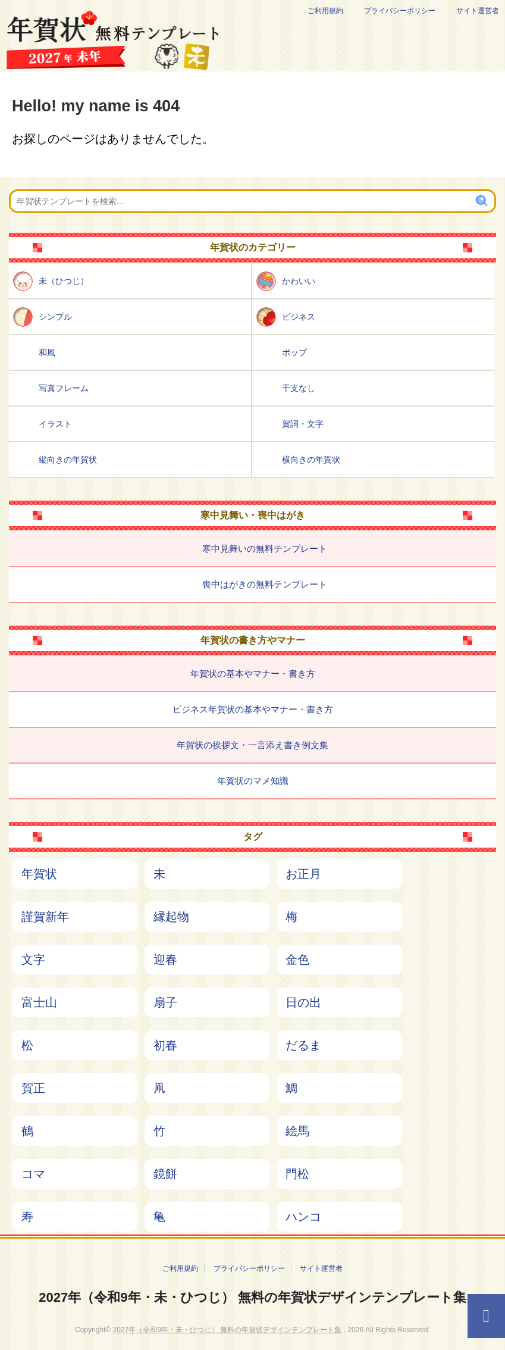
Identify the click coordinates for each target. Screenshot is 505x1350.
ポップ (294, 352)
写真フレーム (64, 388)
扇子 (165, 1002)
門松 (297, 1173)
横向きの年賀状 (311, 459)
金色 (297, 959)
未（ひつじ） (64, 281)
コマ (33, 1173)
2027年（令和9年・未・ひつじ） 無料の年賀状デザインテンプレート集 (252, 1297)
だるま (303, 1045)
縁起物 (171, 916)
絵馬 (297, 1131)
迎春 (165, 959)
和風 (47, 352)
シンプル (55, 316)
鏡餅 (165, 1173)
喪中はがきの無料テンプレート (264, 584)
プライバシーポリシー (399, 11)
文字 (33, 959)
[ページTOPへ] (486, 1316)
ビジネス (298, 316)
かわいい (298, 281)
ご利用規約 (325, 11)
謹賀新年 (45, 916)
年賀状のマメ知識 (252, 781)
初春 (165, 1045)
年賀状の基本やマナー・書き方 (252, 673)
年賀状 (39, 873)
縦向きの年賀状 (68, 459)
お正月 (303, 873)
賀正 (33, 1088)
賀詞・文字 (303, 424)
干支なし (298, 388)
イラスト (55, 424)
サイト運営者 (477, 11)
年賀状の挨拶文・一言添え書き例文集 (252, 745)
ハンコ (303, 1216)
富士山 (39, 1002)
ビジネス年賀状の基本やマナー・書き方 (252, 709)
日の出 (303, 1002)
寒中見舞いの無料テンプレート (264, 548)
